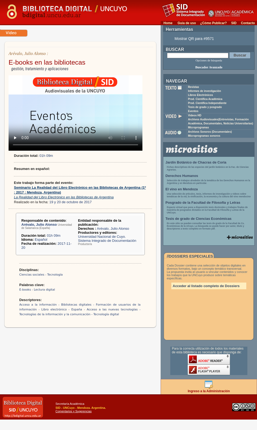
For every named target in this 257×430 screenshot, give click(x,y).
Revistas (193, 87)
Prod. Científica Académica (205, 99)
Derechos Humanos (181, 176)
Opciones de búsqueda (209, 60)
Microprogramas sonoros (204, 135)
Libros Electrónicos (200, 95)
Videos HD (194, 115)
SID (233, 23)
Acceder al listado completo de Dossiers (206, 286)
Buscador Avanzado (208, 67)
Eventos (193, 111)
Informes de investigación (204, 91)
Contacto (248, 23)
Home (168, 23)
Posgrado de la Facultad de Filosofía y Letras (202, 203)
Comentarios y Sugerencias (73, 411)
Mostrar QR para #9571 (194, 38)
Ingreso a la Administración (209, 389)
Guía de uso (186, 23)
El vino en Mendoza (181, 189)
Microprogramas (198, 127)
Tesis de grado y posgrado (205, 107)
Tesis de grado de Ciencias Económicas (198, 219)
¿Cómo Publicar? (213, 23)
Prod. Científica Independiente (207, 103)
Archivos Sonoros (210, 131)
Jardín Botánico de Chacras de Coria (195, 162)
